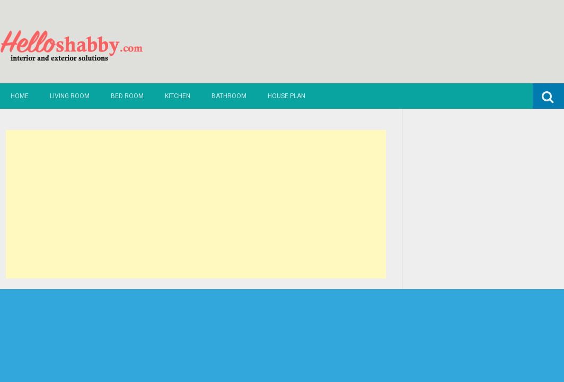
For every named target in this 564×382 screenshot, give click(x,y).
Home (20, 96)
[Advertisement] (196, 204)
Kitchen (177, 96)
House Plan (286, 96)
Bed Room (127, 96)
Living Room (70, 96)
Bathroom (229, 96)
